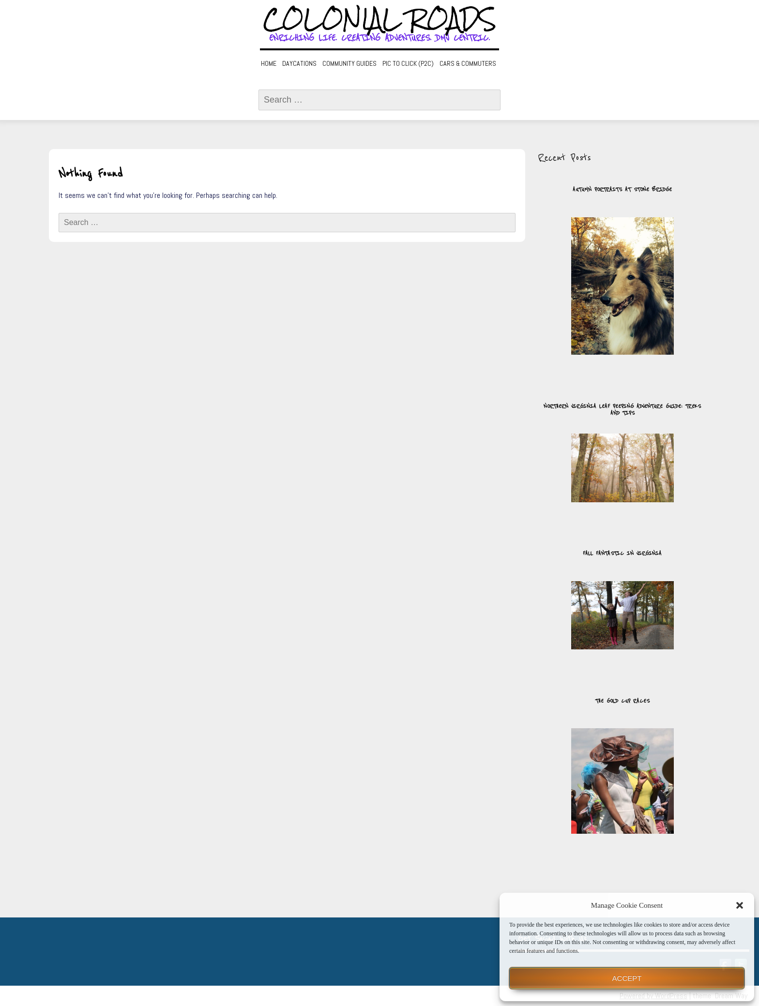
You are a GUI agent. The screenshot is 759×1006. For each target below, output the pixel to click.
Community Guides (349, 63)
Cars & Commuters (468, 63)
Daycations (299, 63)
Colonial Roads (379, 19)
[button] (739, 905)
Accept (627, 978)
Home (268, 63)
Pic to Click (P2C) (408, 63)
